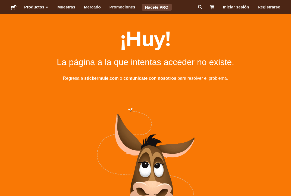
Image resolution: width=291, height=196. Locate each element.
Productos (36, 7)
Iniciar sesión (236, 7)
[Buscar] (199, 7)
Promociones (122, 7)
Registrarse (269, 7)
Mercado (92, 7)
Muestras (66, 7)
